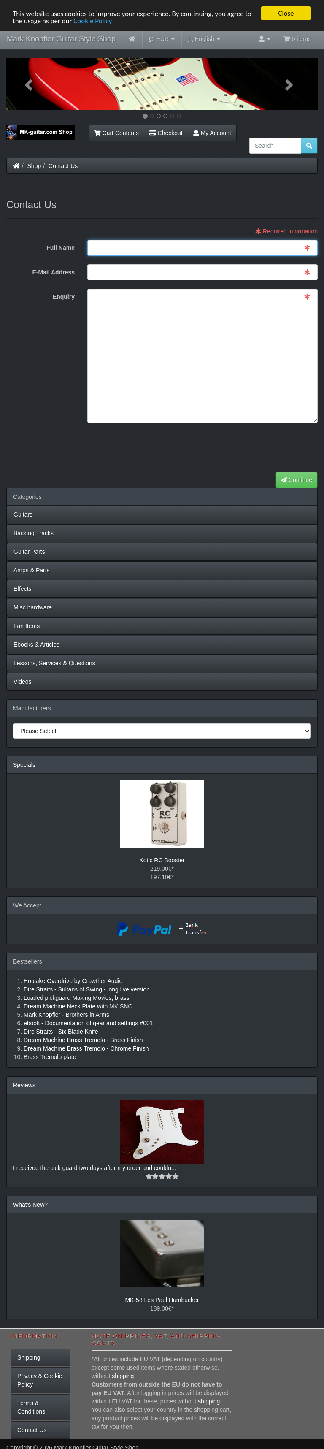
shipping (123, 1376)
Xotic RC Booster (161, 860)
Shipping (28, 1357)
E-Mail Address (53, 272)
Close (286, 13)
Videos (23, 681)
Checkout (166, 133)
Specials (24, 764)
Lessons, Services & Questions (54, 663)
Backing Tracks (34, 533)
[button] (29, 84)
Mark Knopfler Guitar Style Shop (61, 39)
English (204, 39)
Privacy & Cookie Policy (39, 1379)
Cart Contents (116, 133)
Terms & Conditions (31, 1406)
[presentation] (253, 447)
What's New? (30, 1204)
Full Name (60, 247)
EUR (162, 39)
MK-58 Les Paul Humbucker (162, 1300)
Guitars (23, 514)
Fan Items (27, 626)
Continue (296, 480)
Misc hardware (33, 607)
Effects (23, 588)
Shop (34, 166)
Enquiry (64, 296)
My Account (212, 133)
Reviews (24, 1085)
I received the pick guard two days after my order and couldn (92, 1168)
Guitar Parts (29, 551)
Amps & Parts (32, 570)
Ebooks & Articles (36, 644)
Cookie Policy (92, 20)
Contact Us (63, 166)
